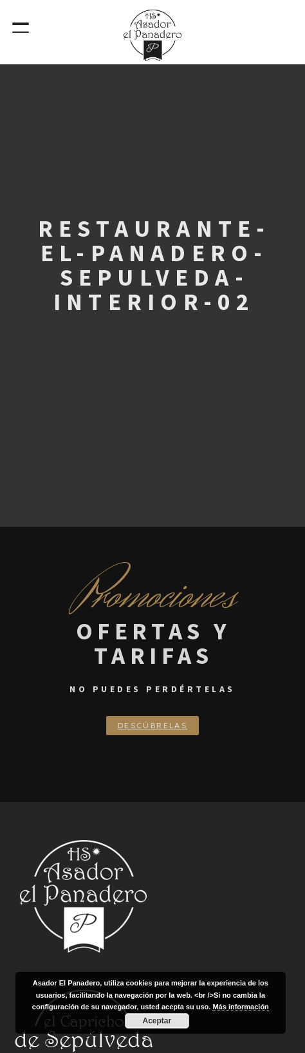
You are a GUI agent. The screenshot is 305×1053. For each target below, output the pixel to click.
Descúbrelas (152, 725)
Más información (240, 1007)
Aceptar (157, 1020)
